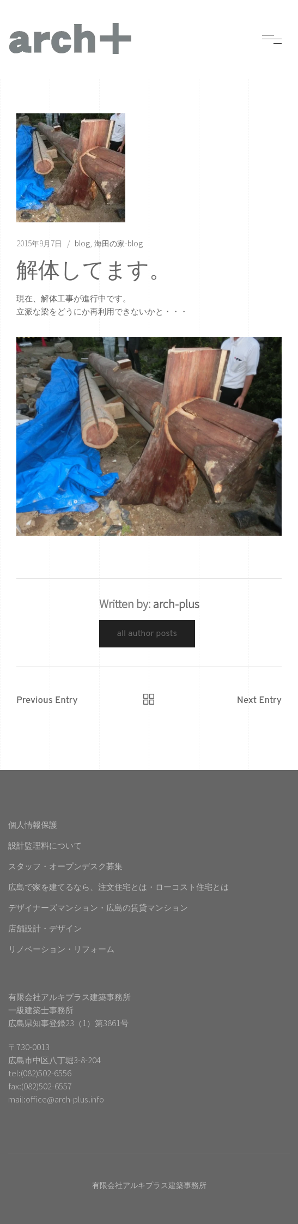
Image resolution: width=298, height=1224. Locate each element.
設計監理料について (45, 845)
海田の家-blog (118, 243)
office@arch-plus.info (65, 1099)
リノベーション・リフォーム (61, 948)
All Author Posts (147, 633)
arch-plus (176, 603)
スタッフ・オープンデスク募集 (65, 865)
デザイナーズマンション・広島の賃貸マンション (98, 907)
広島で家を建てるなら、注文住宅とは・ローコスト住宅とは (118, 886)
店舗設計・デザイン (45, 928)
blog (82, 243)
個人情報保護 (32, 824)
